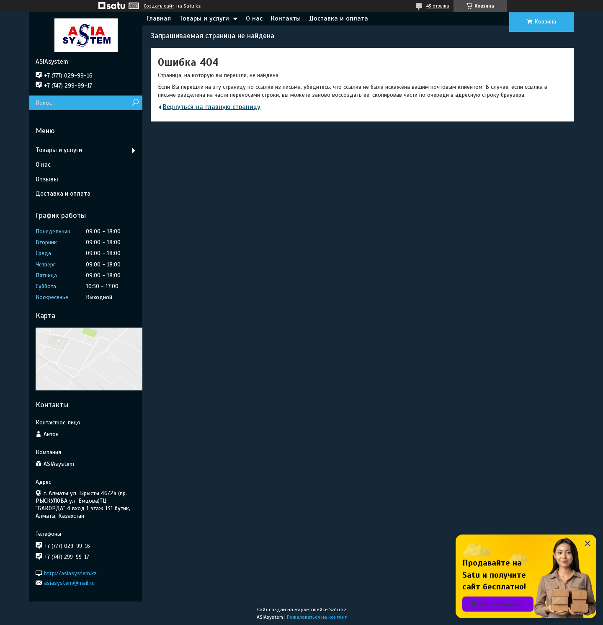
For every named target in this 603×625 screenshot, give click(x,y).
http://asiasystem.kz (70, 572)
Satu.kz (337, 609)
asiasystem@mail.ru (69, 582)
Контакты (286, 18)
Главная (159, 18)
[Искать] (135, 103)
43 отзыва (437, 6)
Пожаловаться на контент (317, 617)
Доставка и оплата (338, 18)
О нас (254, 18)
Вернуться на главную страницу (211, 107)
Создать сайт (159, 6)
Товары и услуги (204, 18)
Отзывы (47, 179)
